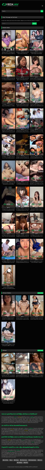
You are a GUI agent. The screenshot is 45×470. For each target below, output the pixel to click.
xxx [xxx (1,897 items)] (11, 460)
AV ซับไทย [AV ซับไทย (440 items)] (6, 460)
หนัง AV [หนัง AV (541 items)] (40, 460)
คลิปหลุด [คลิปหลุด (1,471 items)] (16, 460)
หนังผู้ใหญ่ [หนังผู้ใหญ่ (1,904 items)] (20, 462)
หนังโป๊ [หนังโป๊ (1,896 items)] (26, 462)
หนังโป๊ (15, 416)
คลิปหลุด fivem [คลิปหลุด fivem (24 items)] (24, 460)
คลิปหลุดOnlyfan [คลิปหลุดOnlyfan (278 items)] (33, 460)
